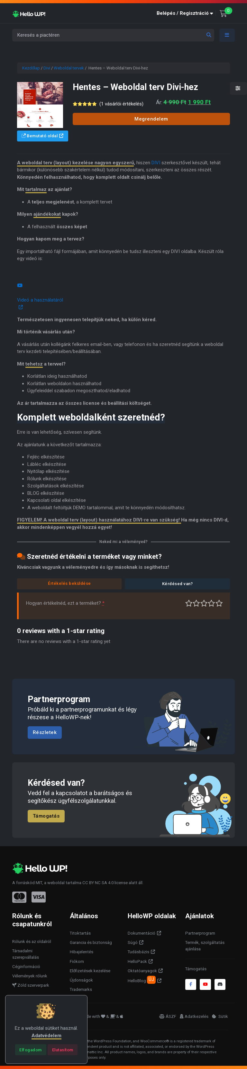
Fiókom (77, 961)
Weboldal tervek (69, 68)
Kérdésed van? (177, 583)
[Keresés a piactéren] (113, 35)
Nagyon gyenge (189, 603)
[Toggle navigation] (227, 35)
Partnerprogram (200, 933)
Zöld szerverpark (30, 985)
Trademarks (81, 989)
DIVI (155, 163)
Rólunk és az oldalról (31, 941)
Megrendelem (151, 119)
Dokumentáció (141, 933)
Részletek (45, 732)
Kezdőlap (31, 68)
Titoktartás (80, 933)
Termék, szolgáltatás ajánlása (204, 945)
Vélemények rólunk (29, 976)
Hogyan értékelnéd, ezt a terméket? (65, 603)
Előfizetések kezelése (90, 970)
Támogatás (46, 816)
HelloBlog (142, 979)
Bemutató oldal (40, 135)
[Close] (30, 1049)
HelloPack (137, 961)
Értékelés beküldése (69, 583)
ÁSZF (167, 1016)
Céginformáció (26, 966)
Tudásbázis (138, 951)
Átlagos (204, 603)
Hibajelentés (81, 951)
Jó (211, 603)
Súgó (133, 942)
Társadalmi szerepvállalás (25, 954)
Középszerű (196, 603)
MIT (39, 882)
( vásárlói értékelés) (121, 104)
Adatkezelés (194, 1016)
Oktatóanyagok (142, 970)
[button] (186, 13)
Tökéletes (219, 603)
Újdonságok (81, 980)
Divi (46, 68)
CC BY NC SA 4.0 (98, 882)
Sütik (220, 1016)
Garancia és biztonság (91, 942)
